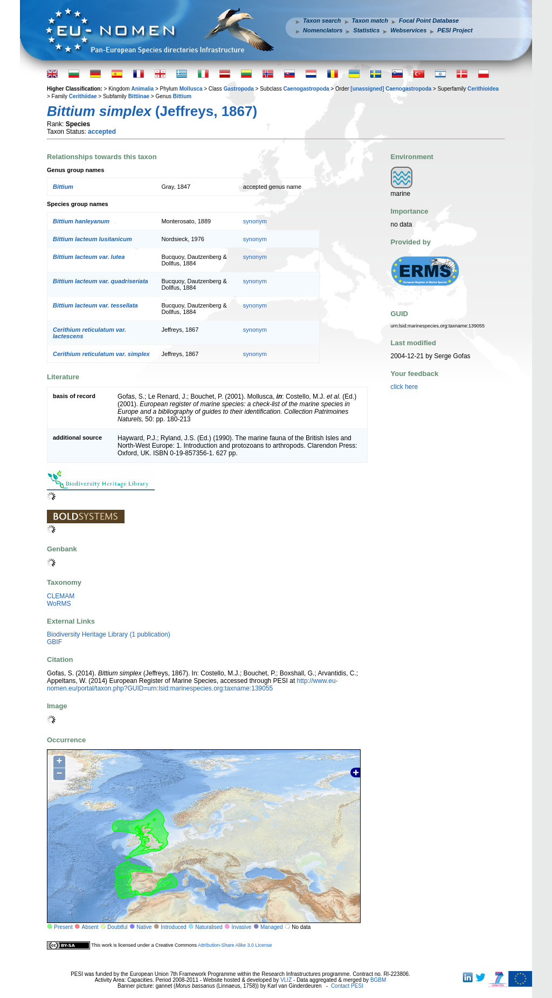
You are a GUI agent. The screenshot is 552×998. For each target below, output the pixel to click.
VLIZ (286, 980)
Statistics (366, 30)
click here (404, 387)
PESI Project (454, 30)
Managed (271, 927)
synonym (255, 221)
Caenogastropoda (306, 89)
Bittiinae (138, 96)
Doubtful (117, 927)
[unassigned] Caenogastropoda (390, 89)
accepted (102, 131)
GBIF (54, 642)
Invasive (242, 927)
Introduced (173, 927)
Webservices (408, 30)
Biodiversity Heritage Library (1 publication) (108, 634)
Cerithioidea (483, 89)
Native (143, 927)
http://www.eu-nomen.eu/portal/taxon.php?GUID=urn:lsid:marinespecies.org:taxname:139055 (192, 684)
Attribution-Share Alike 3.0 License (235, 945)
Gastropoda (239, 89)
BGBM (378, 980)
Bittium (182, 96)
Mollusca (191, 89)
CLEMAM (60, 596)
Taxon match (370, 20)
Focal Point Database (429, 20)
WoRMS (59, 603)
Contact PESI (347, 986)
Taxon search (322, 20)
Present (63, 927)
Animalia (142, 89)
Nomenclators (322, 30)
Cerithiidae (83, 96)
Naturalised (209, 927)
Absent (90, 927)
